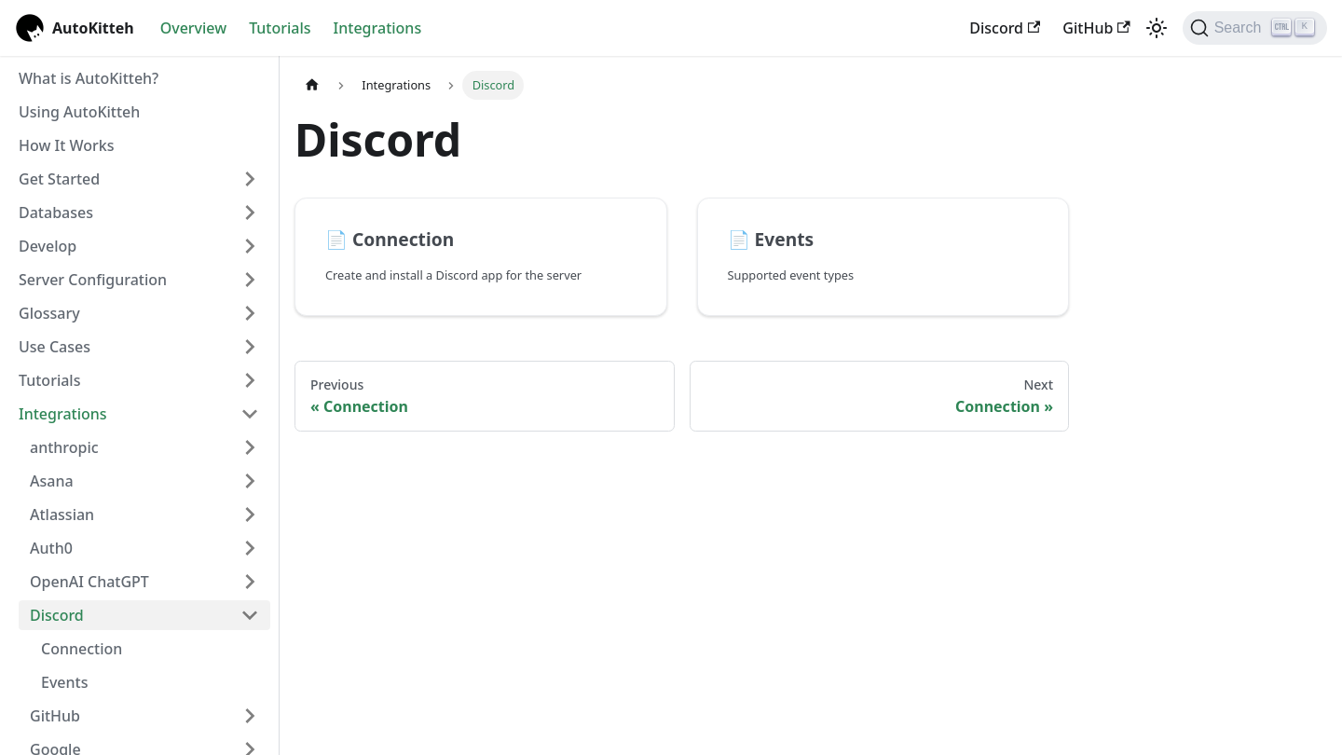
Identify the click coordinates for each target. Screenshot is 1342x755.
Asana (52, 481)
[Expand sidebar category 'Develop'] (249, 246)
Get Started (59, 179)
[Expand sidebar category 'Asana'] (249, 481)
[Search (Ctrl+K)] (1255, 28)
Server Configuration (93, 279)
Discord (1004, 28)
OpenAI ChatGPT (89, 581)
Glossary (49, 313)
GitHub (1096, 28)
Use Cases (54, 346)
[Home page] (312, 85)
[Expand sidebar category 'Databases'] (249, 212)
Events (64, 682)
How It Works (66, 145)
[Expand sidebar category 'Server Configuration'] (249, 280)
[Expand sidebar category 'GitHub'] (249, 716)
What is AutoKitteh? (88, 78)
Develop (47, 246)
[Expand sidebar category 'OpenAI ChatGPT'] (249, 582)
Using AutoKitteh (79, 112)
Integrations (378, 28)
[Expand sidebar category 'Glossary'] (249, 313)
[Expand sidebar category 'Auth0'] (249, 548)
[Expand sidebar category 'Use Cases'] (249, 347)
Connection (81, 648)
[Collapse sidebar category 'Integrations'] (249, 414)
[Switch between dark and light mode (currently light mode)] (1156, 28)
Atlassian (62, 514)
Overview (193, 28)
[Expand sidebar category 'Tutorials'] (249, 380)
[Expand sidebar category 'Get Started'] (249, 179)
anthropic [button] (64, 447)
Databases (56, 212)
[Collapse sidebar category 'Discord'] (249, 615)
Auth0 (51, 548)
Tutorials (279, 28)
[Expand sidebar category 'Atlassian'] (249, 514)
